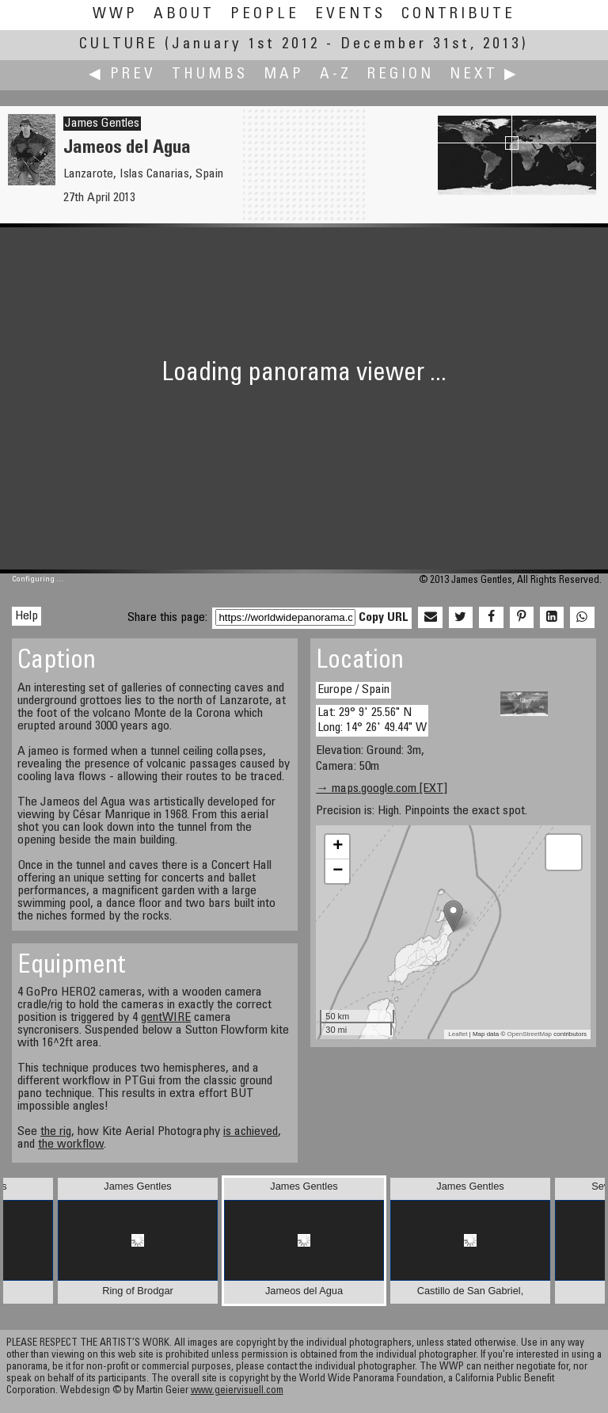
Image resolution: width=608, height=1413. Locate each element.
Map (284, 74)
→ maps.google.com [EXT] (381, 789)
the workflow (71, 1144)
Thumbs (210, 74)
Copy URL (383, 617)
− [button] (337, 871)
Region (400, 74)
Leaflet (457, 1034)
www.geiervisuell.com (237, 1391)
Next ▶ (484, 74)
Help (26, 616)
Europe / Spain (353, 690)
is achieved (250, 1131)
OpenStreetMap (529, 1034)
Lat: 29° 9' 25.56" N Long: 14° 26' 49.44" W (372, 720)
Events (350, 14)
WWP (115, 14)
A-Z (336, 74)
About (184, 14)
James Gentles (102, 123)
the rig (55, 1131)
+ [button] (337, 847)
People (264, 14)
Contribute (458, 14)
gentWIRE (166, 1017)
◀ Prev (122, 74)
